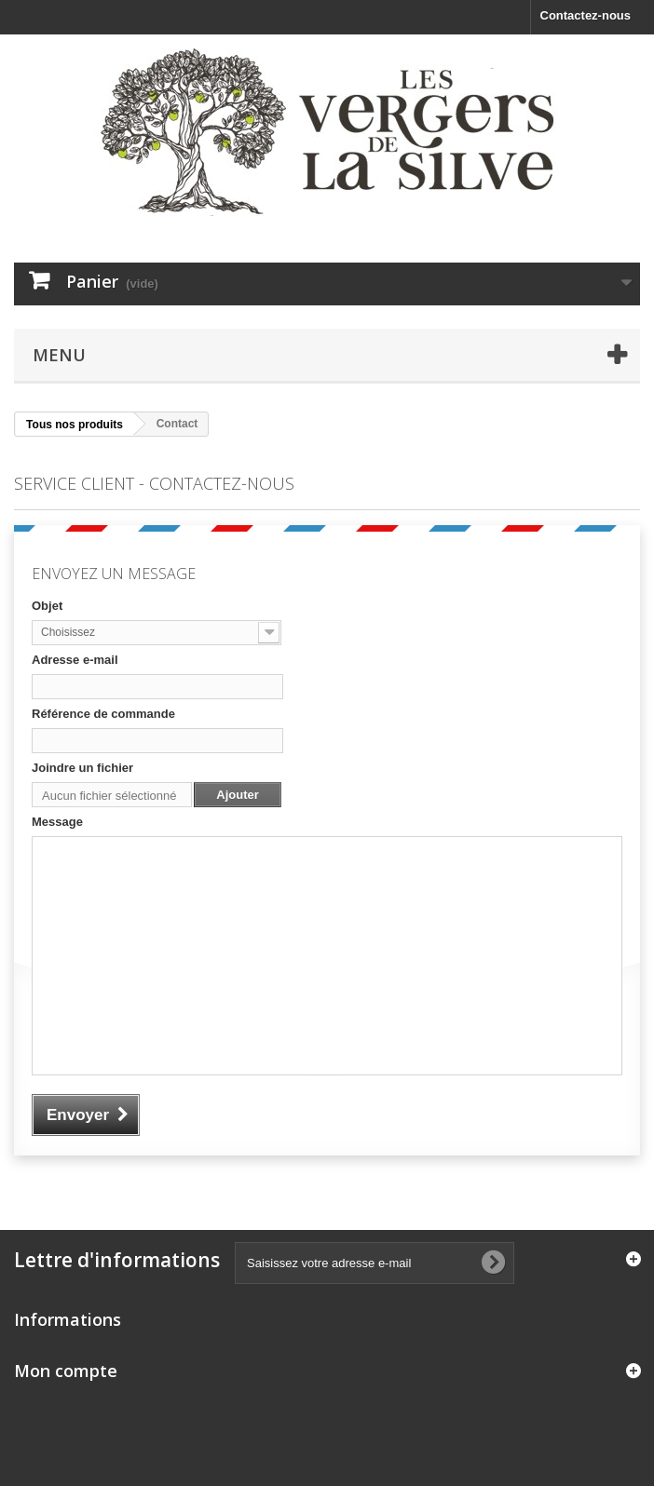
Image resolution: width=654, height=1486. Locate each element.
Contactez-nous (586, 15)
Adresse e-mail (75, 660)
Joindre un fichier (82, 768)
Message (57, 822)
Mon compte (65, 1370)
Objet (47, 606)
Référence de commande (103, 714)
